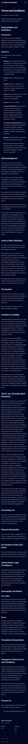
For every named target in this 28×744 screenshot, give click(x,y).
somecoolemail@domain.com (17, 711)
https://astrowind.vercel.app (14, 139)
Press (16, 732)
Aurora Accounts (6, 720)
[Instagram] (4, 738)
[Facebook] (7, 738)
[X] (2, 738)
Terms (2, 722)
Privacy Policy (7, 722)
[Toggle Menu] (25, 2)
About (16, 728)
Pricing (2, 728)
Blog (15, 730)
